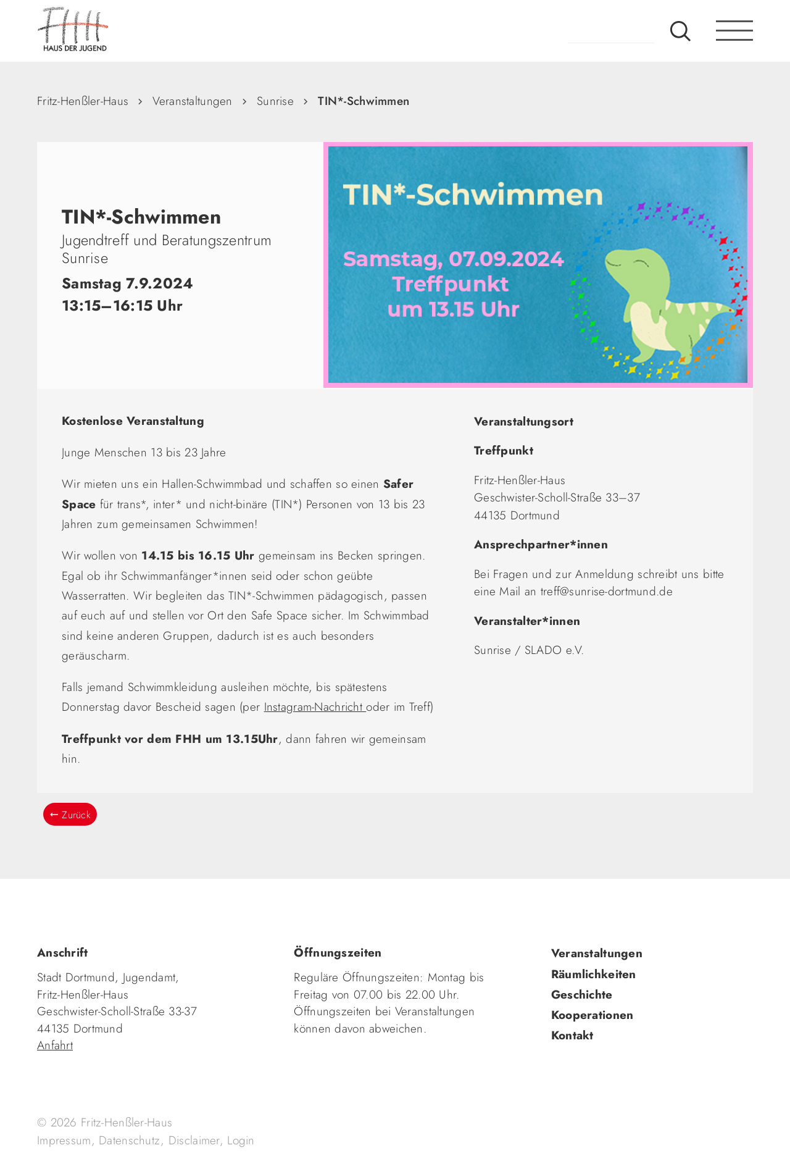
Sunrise (275, 101)
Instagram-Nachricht (315, 706)
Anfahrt (55, 1045)
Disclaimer (194, 1140)
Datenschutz (129, 1140)
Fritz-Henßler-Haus (82, 101)
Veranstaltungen (192, 101)
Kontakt (572, 1035)
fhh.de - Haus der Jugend (114, 31)
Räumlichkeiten (593, 974)
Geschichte (582, 994)
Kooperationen (592, 1015)
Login (240, 1140)
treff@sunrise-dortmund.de (607, 591)
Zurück (76, 815)
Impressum (64, 1140)
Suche (680, 31)
